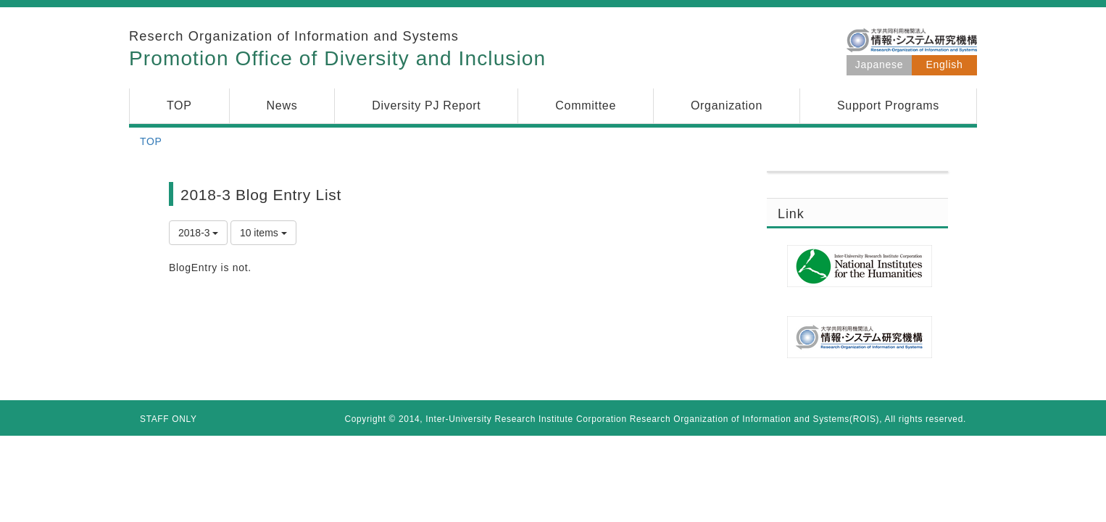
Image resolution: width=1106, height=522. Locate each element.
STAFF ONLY (168, 419)
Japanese (879, 64)
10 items (263, 233)
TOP (151, 141)
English (944, 64)
